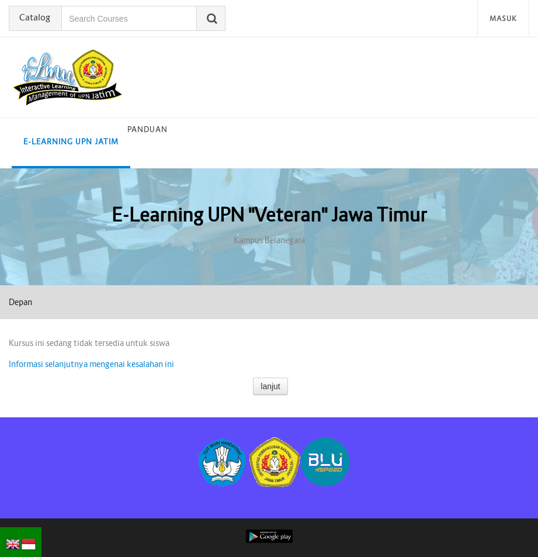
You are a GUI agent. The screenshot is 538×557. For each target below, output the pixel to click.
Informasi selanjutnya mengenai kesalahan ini (91, 364)
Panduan (147, 129)
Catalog (35, 17)
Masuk (503, 18)
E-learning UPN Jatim (71, 142)
